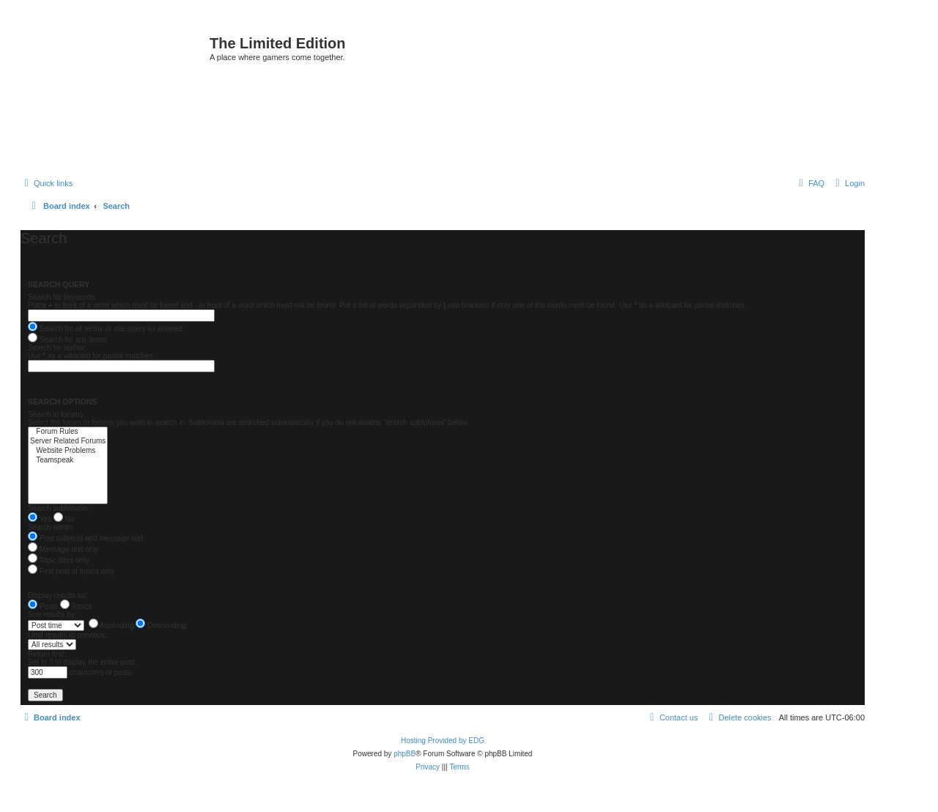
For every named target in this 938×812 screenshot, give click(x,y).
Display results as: (57, 595)
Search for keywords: (62, 297)
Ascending (111, 625)
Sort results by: (52, 614)
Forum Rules (68, 432)
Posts (43, 606)
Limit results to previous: (67, 635)
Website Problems (68, 451)
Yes (39, 519)
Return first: (47, 654)
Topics (76, 606)
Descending (161, 625)
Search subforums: (58, 508)
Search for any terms (68, 340)
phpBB (405, 754)
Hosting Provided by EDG (442, 741)
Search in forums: (56, 414)
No (64, 519)
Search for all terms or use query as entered (105, 329)
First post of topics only (71, 571)
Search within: (51, 527)
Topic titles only (58, 560)
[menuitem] (848, 183)
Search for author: (57, 348)
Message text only (63, 549)
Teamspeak (68, 460)
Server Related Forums (68, 441)
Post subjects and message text (85, 538)
